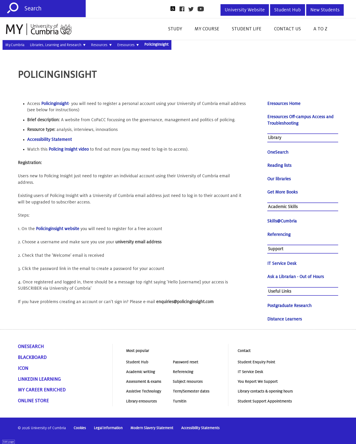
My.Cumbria (14, 45)
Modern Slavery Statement (151, 428)
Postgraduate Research (289, 305)
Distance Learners (284, 319)
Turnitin (179, 401)
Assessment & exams (143, 382)
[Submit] (13, 8)
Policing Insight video (69, 149)
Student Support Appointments (265, 401)
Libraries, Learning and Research (57, 45)
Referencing (278, 234)
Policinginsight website (57, 228)
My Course (207, 29)
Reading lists (279, 165)
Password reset (185, 362)
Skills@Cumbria (282, 221)
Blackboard (32, 357)
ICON (23, 368)
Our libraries (279, 179)
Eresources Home (283, 103)
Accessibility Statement (49, 139)
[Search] (55, 8)
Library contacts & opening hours (265, 391)
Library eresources (141, 401)
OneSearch (277, 152)
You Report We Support (258, 382)
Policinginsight (156, 44)
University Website (245, 10)
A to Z (320, 29)
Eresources (128, 45)
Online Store (33, 400)
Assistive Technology (143, 391)
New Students (325, 10)
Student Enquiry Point (256, 362)
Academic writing (140, 372)
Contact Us (287, 29)
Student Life (246, 29)
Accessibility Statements (200, 428)
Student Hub (287, 10)
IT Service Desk (281, 263)
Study (175, 29)
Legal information (108, 428)
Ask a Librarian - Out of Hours (295, 276)
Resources (101, 45)
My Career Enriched (42, 390)
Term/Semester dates (191, 391)
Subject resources (188, 382)
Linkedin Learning (39, 379)
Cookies (80, 428)
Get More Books (282, 192)
